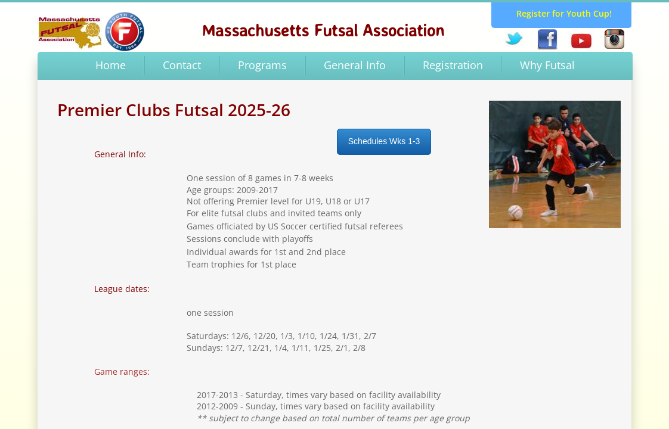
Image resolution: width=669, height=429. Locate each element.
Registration (453, 65)
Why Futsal (547, 65)
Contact (182, 65)
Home (110, 65)
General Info (355, 65)
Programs (262, 65)
